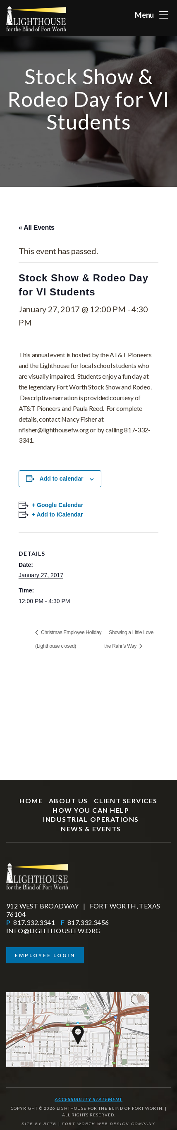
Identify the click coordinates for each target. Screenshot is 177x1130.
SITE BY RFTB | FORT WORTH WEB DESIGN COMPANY (88, 1124)
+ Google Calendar (57, 505)
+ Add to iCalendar (57, 514)
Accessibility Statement (88, 1099)
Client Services (126, 800)
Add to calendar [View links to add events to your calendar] (62, 478)
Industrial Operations (91, 819)
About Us (68, 800)
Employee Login (45, 955)
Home (31, 800)
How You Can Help (91, 810)
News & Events (91, 829)
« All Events (37, 227)
